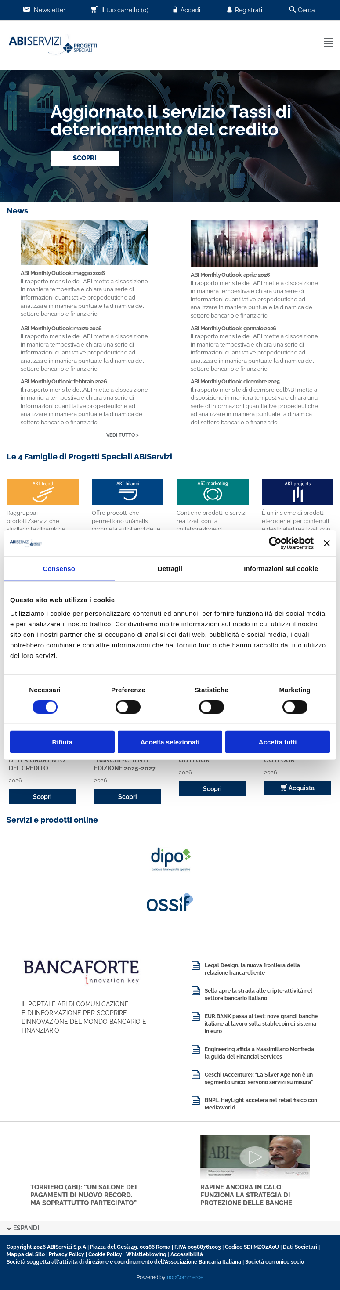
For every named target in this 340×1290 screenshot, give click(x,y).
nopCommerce (185, 1277)
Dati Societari (300, 1247)
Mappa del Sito (26, 1254)
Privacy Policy (66, 1254)
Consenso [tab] (59, 568)
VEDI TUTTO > (122, 435)
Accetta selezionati (169, 742)
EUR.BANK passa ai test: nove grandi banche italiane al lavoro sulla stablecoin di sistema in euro (261, 1023)
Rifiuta (62, 742)
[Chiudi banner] (327, 543)
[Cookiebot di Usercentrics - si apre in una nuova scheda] (275, 542)
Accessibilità (186, 1254)
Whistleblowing (146, 1254)
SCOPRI (85, 158)
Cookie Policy (105, 1254)
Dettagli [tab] (170, 568)
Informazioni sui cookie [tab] (281, 568)
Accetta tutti (278, 742)
